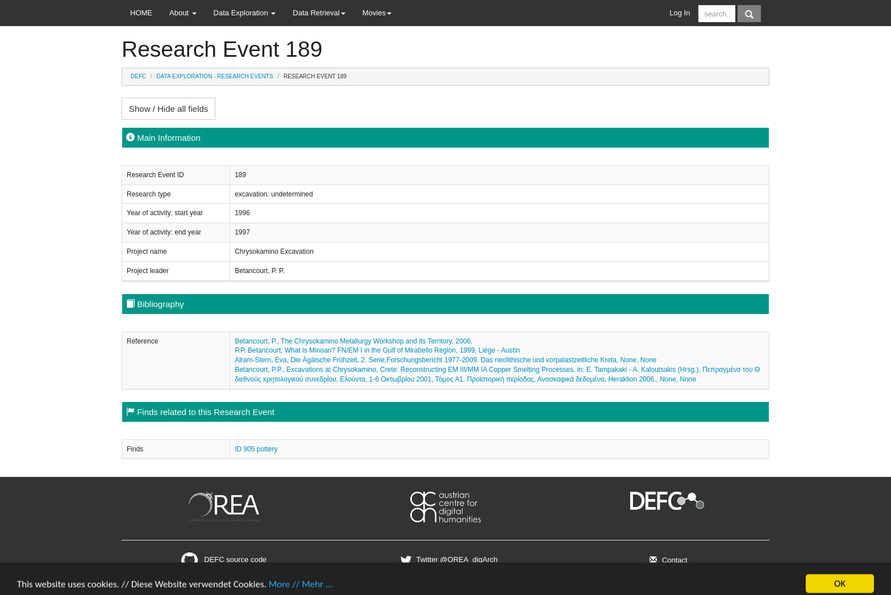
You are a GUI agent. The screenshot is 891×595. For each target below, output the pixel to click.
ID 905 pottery (256, 449)
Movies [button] (377, 13)
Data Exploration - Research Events (215, 76)
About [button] (183, 13)
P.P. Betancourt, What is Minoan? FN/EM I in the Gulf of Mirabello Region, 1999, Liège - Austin (377, 350)
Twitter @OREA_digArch (447, 559)
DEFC (138, 76)
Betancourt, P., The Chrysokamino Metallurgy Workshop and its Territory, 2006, (353, 341)
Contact (667, 560)
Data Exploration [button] (245, 13)
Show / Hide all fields (168, 109)
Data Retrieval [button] (319, 13)
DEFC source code (224, 559)
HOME (141, 13)
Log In (679, 13)
